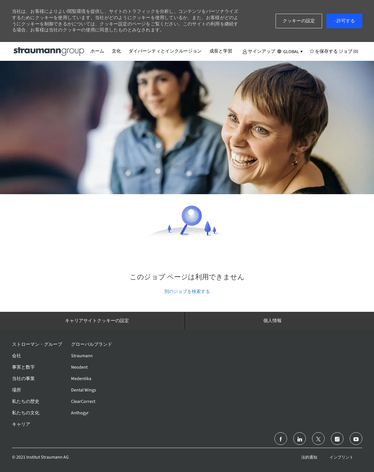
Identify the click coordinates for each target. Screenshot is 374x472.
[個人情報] (272, 321)
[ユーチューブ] (356, 438)
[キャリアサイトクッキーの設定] (97, 321)
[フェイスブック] (280, 438)
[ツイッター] (318, 438)
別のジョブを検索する (187, 291)
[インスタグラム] (337, 438)
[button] (258, 51)
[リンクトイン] (299, 438)
